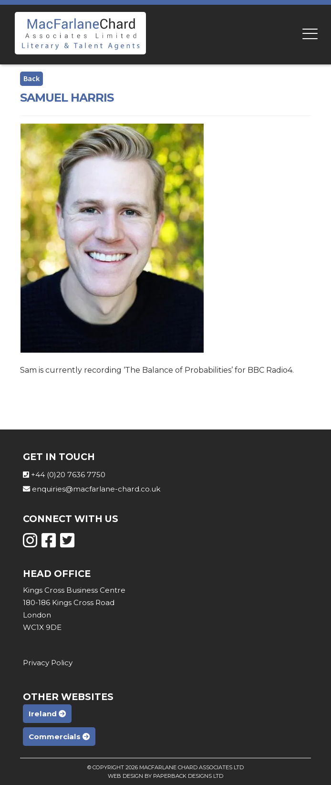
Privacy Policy (47, 662)
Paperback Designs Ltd (188, 776)
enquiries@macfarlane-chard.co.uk (96, 488)
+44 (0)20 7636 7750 (68, 474)
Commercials (59, 736)
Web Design (125, 776)
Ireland (47, 713)
